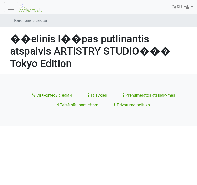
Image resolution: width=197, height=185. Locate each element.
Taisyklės (97, 95)
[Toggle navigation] (11, 7)
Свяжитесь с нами (52, 95)
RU (177, 7)
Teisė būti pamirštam (77, 105)
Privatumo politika (132, 105)
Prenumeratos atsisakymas (149, 95)
